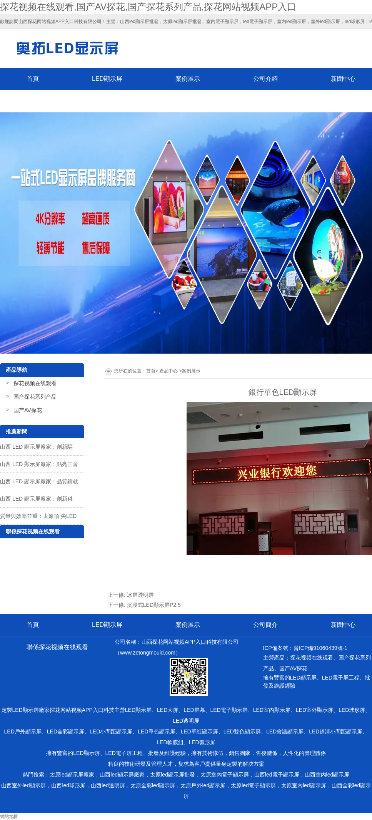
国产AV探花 (27, 410)
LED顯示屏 (107, 78)
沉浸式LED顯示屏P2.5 (154, 605)
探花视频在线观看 (35, 383)
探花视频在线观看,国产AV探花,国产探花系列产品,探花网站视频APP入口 (148, 7)
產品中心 (168, 371)
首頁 (33, 78)
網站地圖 (9, 816)
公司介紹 (265, 78)
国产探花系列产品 (35, 397)
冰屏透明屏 (140, 595)
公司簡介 (265, 624)
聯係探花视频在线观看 (57, 101)
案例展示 (187, 78)
